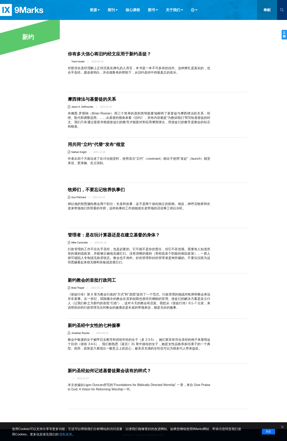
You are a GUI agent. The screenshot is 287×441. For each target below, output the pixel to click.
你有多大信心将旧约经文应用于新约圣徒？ (109, 53)
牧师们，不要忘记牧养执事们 (96, 189)
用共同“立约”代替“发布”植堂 (96, 144)
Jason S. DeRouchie (82, 106)
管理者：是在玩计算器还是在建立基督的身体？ (114, 234)
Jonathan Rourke (80, 333)
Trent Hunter (78, 61)
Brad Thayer (78, 287)
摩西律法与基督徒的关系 (92, 99)
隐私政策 (65, 434)
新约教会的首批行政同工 (92, 280)
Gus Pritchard (78, 197)
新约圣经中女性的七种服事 (94, 325)
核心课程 (133, 12)
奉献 (267, 12)
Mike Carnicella (79, 242)
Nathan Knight (78, 152)
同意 (268, 431)
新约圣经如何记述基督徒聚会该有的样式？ (109, 370)
